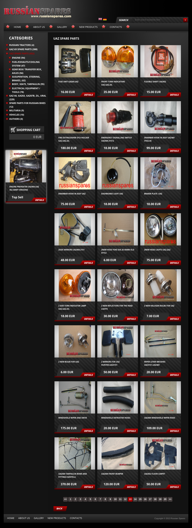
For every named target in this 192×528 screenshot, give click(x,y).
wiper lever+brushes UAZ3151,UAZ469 (154, 363)
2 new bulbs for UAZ (68, 361)
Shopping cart (28, 130)
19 (160, 499)
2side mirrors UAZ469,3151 (71, 249)
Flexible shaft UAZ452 (155, 81)
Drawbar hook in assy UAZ (71, 193)
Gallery (39, 518)
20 (165, 499)
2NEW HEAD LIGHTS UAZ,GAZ (157, 249)
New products (57, 518)
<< (65, 499)
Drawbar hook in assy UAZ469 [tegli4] (159, 139)
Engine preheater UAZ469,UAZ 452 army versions (24, 188)
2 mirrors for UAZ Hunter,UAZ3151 (110, 363)
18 (155, 499)
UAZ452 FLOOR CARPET (154, 474)
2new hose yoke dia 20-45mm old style (117, 251)
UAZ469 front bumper (112, 474)
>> (170, 499)
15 (140, 499)
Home (10, 518)
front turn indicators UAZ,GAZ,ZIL (113, 83)
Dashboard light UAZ (112, 193)
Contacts (76, 518)
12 (125, 499)
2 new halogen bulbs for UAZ (159, 305)
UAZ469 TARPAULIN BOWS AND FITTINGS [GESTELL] (72, 475)
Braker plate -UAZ (153, 193)
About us (24, 518)
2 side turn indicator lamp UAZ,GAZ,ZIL (72, 307)
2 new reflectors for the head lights (117, 307)
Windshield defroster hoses (115, 418)
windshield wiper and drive (72, 418)
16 (145, 499)
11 (120, 499)
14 (135, 499)
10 (115, 499)
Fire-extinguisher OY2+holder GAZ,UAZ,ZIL (73, 139)
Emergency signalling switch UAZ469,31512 (116, 139)
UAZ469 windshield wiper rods (159, 418)
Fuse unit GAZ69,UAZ (68, 81)
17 (150, 499)
